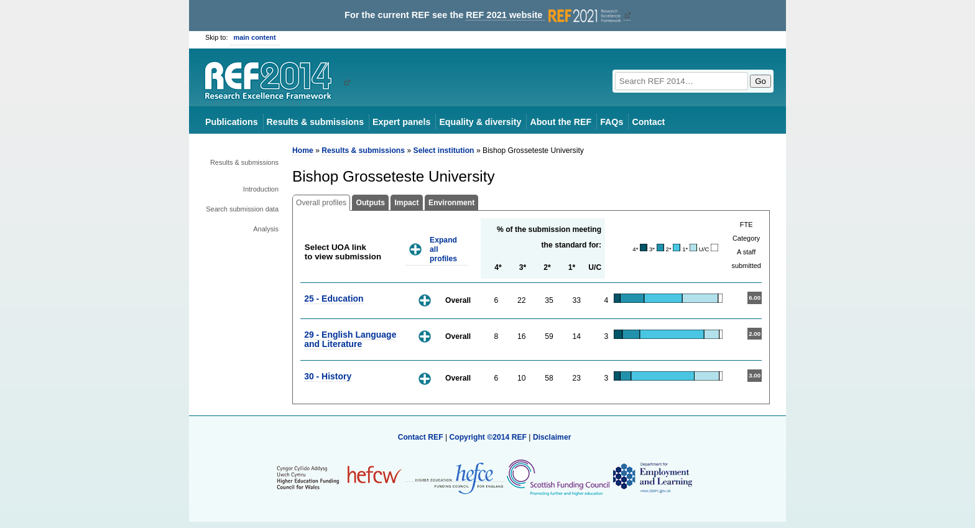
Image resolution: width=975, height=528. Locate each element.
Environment (451, 202)
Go (760, 81)
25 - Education (333, 298)
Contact (648, 122)
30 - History (327, 376)
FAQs (611, 122)
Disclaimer (552, 437)
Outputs (370, 202)
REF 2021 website (544, 15)
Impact (406, 202)
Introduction (261, 189)
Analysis (266, 229)
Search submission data (242, 209)
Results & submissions (315, 122)
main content (255, 37)
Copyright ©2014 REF (489, 437)
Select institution (444, 150)
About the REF (560, 122)
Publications (231, 122)
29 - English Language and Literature (350, 339)
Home (302, 150)
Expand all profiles (443, 249)
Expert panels (401, 122)
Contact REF (420, 437)
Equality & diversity (480, 122)
